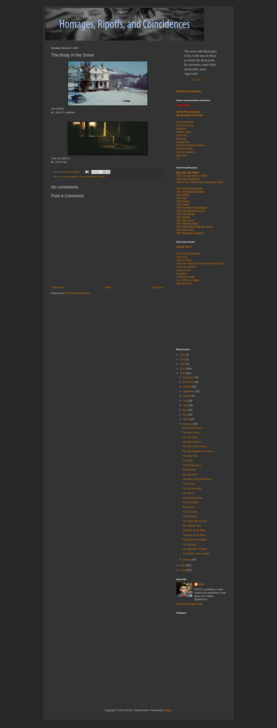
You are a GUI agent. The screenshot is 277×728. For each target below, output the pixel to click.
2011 (183, 565)
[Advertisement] (201, 316)
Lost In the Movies (186, 267)
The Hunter (188, 493)
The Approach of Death (194, 549)
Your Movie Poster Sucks (211, 263)
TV (177, 158)
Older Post (157, 287)
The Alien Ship (189, 455)
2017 (183, 354)
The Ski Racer (189, 516)
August (187, 396)
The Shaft (187, 460)
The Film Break (185, 214)
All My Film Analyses (188, 111)
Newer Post (58, 287)
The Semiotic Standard (190, 191)
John (201, 584)
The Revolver (189, 469)
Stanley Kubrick (184, 148)
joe (61, 176)
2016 (183, 359)
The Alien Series (185, 125)
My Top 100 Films (187, 172)
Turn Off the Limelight (187, 280)
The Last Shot (189, 511)
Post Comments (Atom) (78, 293)
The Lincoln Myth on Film (191, 175)
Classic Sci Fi (184, 246)
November (188, 382)
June (186, 405)
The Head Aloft (190, 502)
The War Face (185, 230)
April (185, 414)
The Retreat (188, 484)
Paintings (181, 138)
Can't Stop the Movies (188, 253)
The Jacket (183, 217)
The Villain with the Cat (194, 521)
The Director (188, 507)
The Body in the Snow (193, 535)
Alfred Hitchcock (185, 122)
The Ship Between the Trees (197, 451)
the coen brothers (88, 176)
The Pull (181, 198)
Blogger (167, 710)
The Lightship (189, 544)
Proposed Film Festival (194, 539)
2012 (183, 373)
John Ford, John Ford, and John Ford (199, 182)
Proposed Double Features (190, 145)
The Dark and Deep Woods (196, 479)
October (187, 386)
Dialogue (181, 128)
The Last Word (190, 474)
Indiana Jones (183, 132)
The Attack (183, 194)
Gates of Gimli (183, 260)
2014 (183, 364)
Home (108, 287)
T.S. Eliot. (197, 79)
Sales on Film (183, 270)
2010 (183, 570)
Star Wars (181, 155)
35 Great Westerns (188, 179)
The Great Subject (186, 263)
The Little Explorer (191, 442)
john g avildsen (71, 176)
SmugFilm (181, 273)
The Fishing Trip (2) (192, 428)
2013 (183, 368)
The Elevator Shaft (192, 497)
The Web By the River (193, 530)
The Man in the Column (194, 446)
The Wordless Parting (189, 233)
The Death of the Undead (195, 553)
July (185, 400)
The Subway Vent (191, 525)
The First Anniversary (189, 188)
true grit (101, 176)
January (187, 559)
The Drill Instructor (192, 488)
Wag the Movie (184, 283)
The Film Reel (189, 437)
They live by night (185, 277)
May (185, 409)
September (189, 391)
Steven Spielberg (185, 152)
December (188, 377)
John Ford (181, 135)
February (188, 424)
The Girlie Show (190, 432)
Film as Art (182, 257)
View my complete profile (189, 604)
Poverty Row (183, 142)
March (186, 419)
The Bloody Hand (191, 465)
